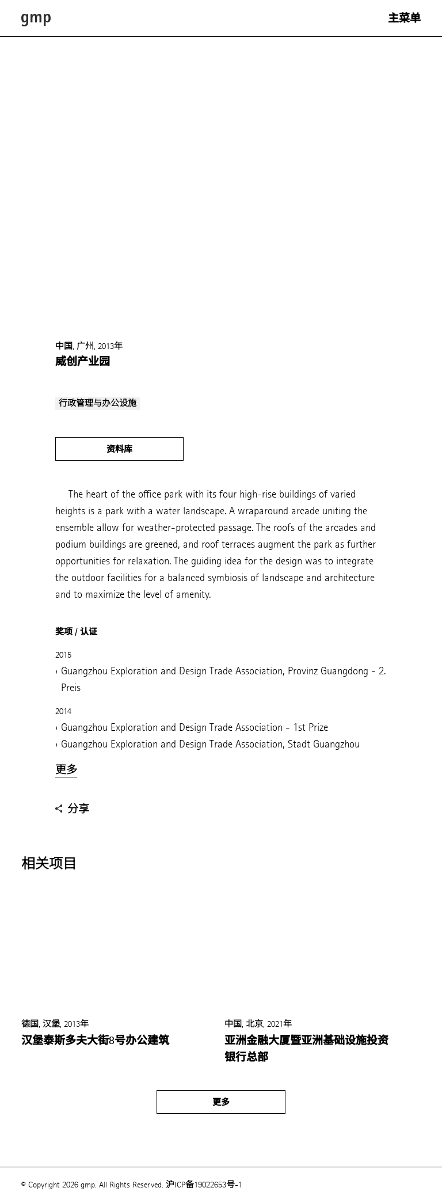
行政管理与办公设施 (97, 403)
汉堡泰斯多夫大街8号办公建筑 (95, 1040)
